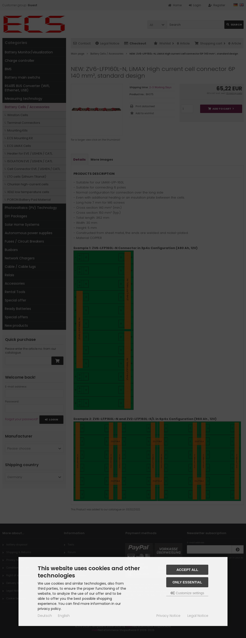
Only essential (187, 582)
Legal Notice (197, 615)
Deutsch (45, 615)
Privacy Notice (168, 615)
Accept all (187, 570)
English (64, 615)
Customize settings (187, 593)
